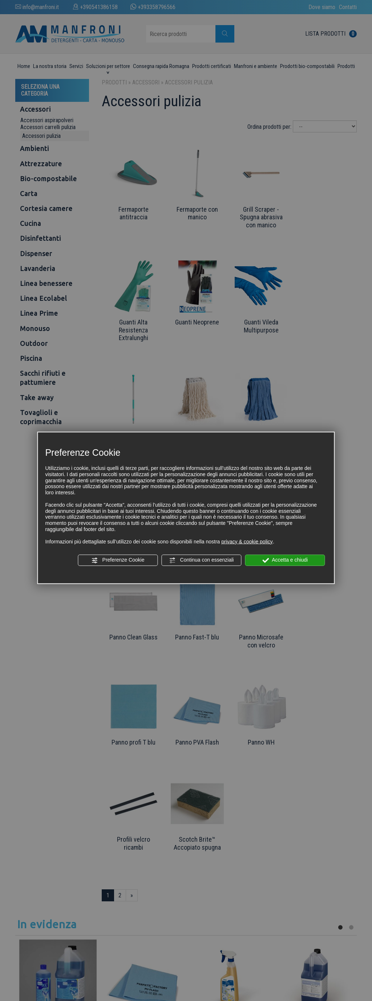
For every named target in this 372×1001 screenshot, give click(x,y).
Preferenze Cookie (118, 560)
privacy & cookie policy (247, 541)
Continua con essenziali (201, 560)
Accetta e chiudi (285, 560)
